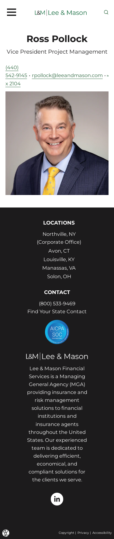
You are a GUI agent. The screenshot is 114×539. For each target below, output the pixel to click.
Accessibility (102, 533)
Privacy (83, 533)
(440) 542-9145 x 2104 (16, 75)
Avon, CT (59, 251)
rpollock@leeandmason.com (67, 75)
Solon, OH (59, 276)
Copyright (66, 533)
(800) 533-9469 (57, 303)
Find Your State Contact (57, 311)
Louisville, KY (58, 259)
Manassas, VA (59, 268)
